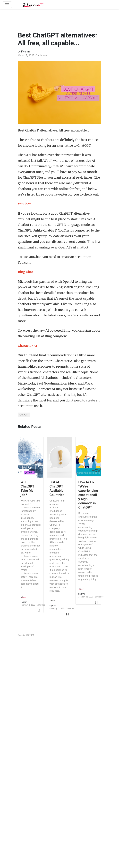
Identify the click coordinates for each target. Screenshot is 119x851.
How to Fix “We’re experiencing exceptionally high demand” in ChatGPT (88, 494)
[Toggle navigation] (7, 4)
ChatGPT (24, 414)
